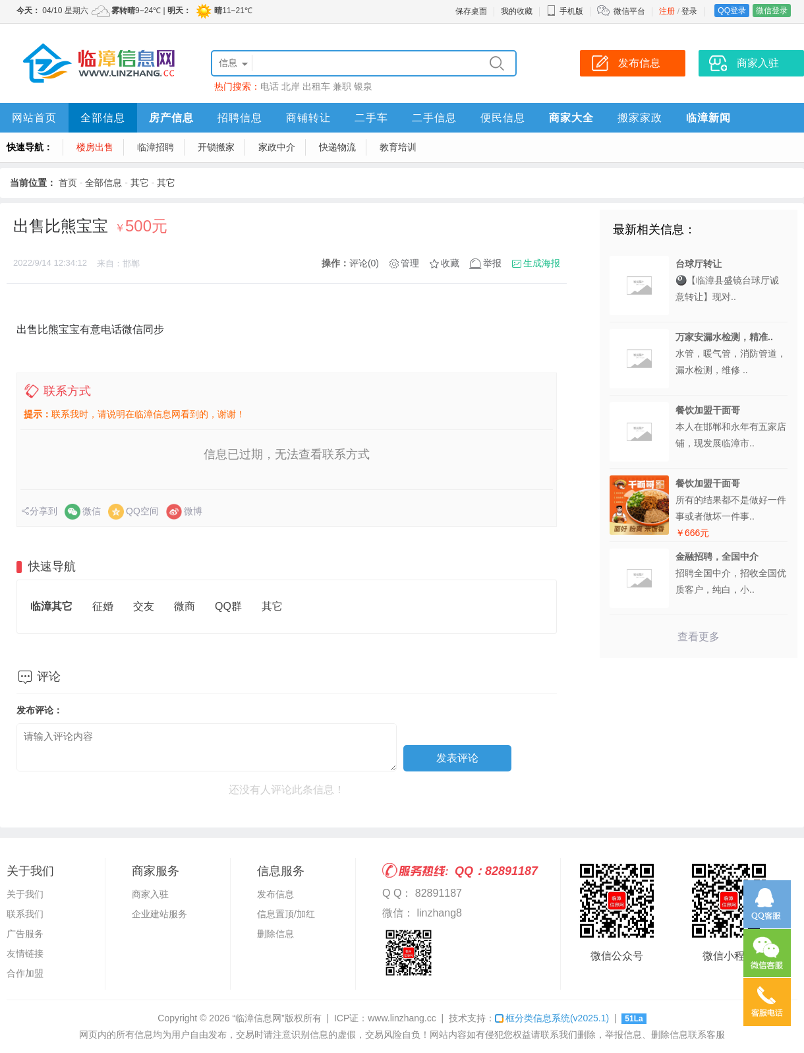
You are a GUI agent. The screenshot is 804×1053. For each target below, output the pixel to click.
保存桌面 (471, 11)
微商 (184, 606)
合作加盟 (25, 973)
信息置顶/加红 (286, 914)
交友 (143, 606)
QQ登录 (732, 10)
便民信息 (502, 117)
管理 (410, 263)
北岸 (290, 86)
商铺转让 (308, 117)
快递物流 (337, 147)
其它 (139, 182)
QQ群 (228, 606)
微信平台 (629, 11)
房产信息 (171, 117)
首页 (68, 182)
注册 (667, 11)
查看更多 (698, 636)
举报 (492, 263)
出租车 (316, 86)
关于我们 (25, 894)
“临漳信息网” (258, 1018)
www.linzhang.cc (402, 1018)
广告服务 (25, 933)
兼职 (342, 86)
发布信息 (275, 894)
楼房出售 (94, 147)
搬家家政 (639, 117)
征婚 (102, 606)
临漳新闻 (708, 117)
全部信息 (102, 117)
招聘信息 (239, 117)
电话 (269, 86)
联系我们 (25, 914)
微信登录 (772, 10)
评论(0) (364, 263)
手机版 (564, 11)
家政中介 (276, 147)
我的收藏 (516, 11)
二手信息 (434, 117)
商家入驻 (150, 894)
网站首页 (34, 117)
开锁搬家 (216, 147)
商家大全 (571, 117)
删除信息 (275, 933)
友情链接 (25, 953)
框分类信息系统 (552, 1018)
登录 (689, 11)
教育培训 (398, 147)
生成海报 (541, 263)
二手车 (371, 117)
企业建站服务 (159, 914)
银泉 (363, 86)
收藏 (450, 263)
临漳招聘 (155, 147)
